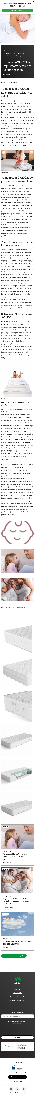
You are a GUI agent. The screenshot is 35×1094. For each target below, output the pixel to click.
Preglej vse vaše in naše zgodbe (14, 956)
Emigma (20, 1081)
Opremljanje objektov (18, 1000)
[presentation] (14, 1030)
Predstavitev (17, 993)
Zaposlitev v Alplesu (17, 997)
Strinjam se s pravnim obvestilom (18, 1021)
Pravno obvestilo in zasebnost (17, 1073)
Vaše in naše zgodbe (17, 51)
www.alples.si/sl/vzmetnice (15, 607)
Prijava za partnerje (17, 1077)
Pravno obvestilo (17, 1023)
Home (5, 51)
